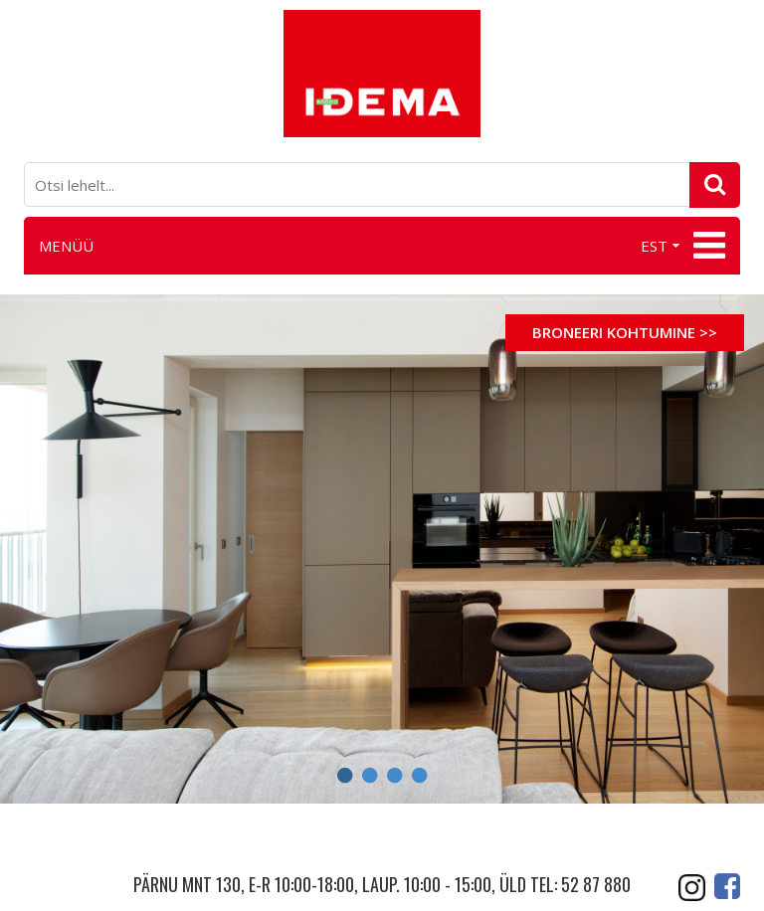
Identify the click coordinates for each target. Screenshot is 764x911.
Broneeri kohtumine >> (624, 332)
